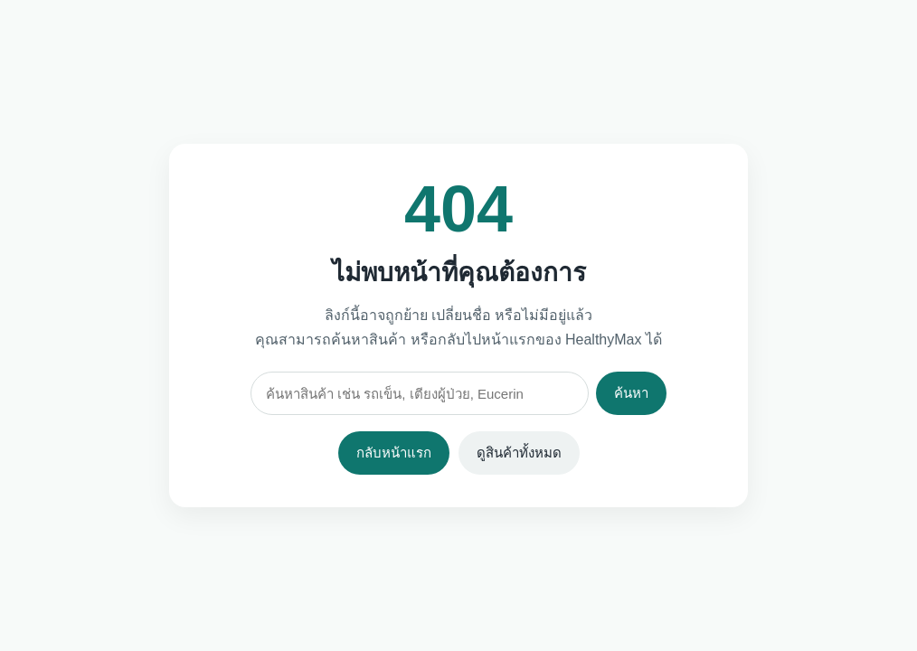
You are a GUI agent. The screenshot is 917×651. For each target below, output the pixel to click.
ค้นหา (631, 393)
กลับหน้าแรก (393, 452)
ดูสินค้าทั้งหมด (519, 452)
